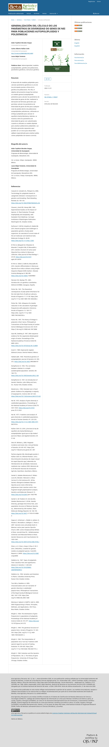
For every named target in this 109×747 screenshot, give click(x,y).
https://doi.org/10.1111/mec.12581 (22, 241)
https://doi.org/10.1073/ (27, 408)
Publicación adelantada (16, 13)
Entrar (99, 1)
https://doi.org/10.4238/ (19, 494)
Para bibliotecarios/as (80, 63)
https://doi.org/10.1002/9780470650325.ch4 (25, 203)
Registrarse (91, 1)
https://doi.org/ (34, 621)
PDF (48, 79)
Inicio (12, 20)
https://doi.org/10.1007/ (22, 361)
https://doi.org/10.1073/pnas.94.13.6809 (24, 346)
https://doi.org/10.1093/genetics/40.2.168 (25, 375)
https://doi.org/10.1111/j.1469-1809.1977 (24, 422)
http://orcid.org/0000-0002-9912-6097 (22, 53)
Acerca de (53, 13)
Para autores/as (79, 60)
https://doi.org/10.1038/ (31, 553)
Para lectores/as (79, 57)
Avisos (44, 13)
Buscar (96, 13)
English (76, 43)
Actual (29, 13)
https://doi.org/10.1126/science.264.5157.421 (26, 396)
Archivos (36, 13)
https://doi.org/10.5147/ (23, 257)
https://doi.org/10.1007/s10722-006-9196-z (25, 542)
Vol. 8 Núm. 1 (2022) (30, 20)
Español (77, 46)
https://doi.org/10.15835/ (19, 276)
